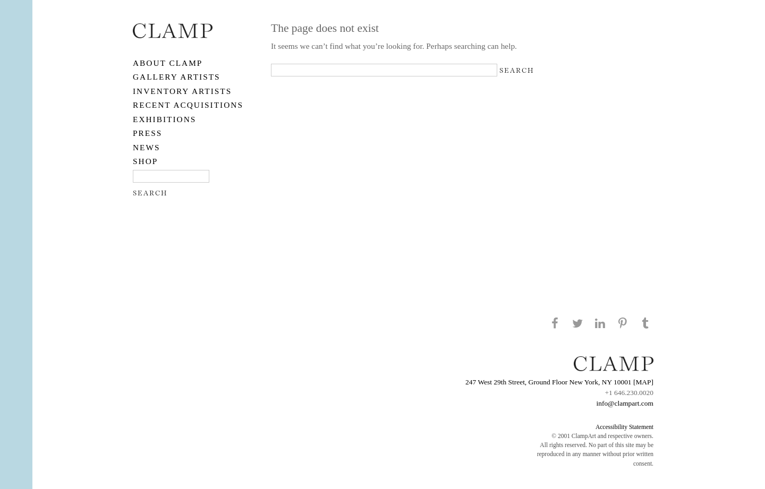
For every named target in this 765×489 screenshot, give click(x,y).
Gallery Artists (176, 76)
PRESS (147, 133)
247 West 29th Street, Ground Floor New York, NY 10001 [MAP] (559, 382)
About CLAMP (167, 62)
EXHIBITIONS (164, 119)
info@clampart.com (624, 403)
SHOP (145, 161)
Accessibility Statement (624, 427)
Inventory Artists (182, 91)
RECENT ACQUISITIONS (188, 104)
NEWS (146, 147)
